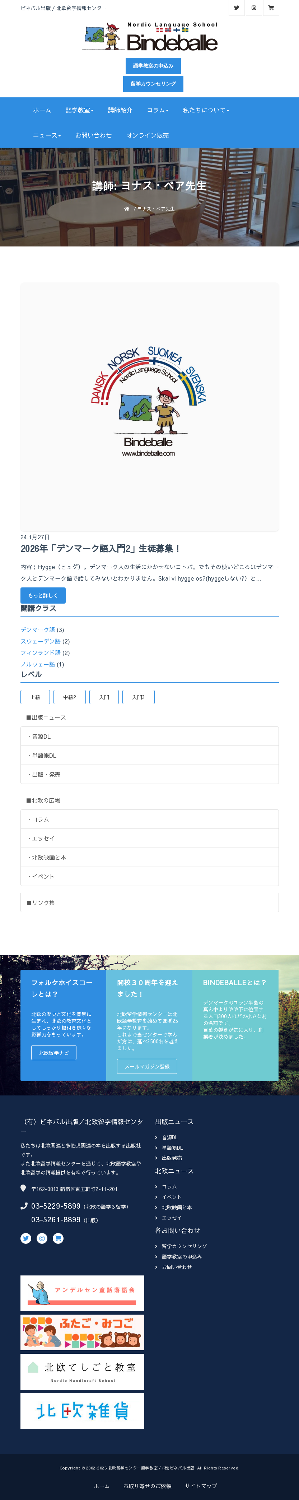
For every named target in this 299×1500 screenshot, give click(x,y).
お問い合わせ (93, 135)
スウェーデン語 (40, 641)
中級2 (69, 697)
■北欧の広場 (43, 800)
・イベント (40, 876)
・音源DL (38, 736)
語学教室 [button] (80, 110)
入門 (104, 697)
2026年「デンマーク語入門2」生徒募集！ (101, 548)
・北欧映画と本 (46, 857)
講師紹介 (120, 110)
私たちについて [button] (206, 110)
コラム (166, 1186)
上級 (35, 697)
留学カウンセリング (153, 84)
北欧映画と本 (173, 1207)
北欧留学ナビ (54, 1052)
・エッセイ (40, 838)
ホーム (42, 110)
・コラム (37, 819)
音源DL (166, 1137)
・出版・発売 (43, 774)
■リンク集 (40, 902)
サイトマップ (201, 1486)
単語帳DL (169, 1147)
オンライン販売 (147, 135)
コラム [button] (158, 110)
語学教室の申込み (153, 66)
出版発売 (168, 1157)
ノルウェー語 (37, 664)
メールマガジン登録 (147, 1066)
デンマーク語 (37, 629)
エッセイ (168, 1217)
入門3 (138, 697)
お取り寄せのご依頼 (147, 1486)
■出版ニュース (46, 717)
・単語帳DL (41, 755)
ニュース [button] (47, 135)
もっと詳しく (43, 595)
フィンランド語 (40, 652)
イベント (168, 1196)
